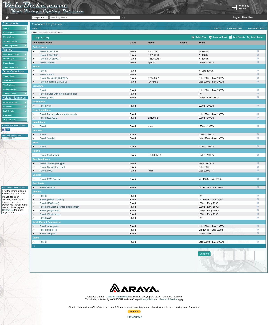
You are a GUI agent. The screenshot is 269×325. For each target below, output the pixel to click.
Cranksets (38, 86)
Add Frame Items (10, 67)
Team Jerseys (8, 80)
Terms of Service (168, 299)
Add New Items (9, 93)
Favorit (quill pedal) (49, 155)
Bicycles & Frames (11, 54)
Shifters (37, 191)
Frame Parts (8, 63)
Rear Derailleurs (41, 159)
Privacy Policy (147, 299)
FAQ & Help (8, 111)
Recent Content (9, 89)
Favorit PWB (45, 170)
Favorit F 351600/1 (48, 55)
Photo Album (8, 37)
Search (6, 28)
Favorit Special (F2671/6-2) (53, 81)
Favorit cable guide (49, 226)
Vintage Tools (8, 76)
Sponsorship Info (8, 138)
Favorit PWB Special (49, 179)
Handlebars (39, 122)
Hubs (35, 142)
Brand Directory (10, 102)
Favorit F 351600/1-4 (50, 58)
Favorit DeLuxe (47, 187)
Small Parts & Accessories (47, 222)
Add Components (10, 45)
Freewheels (39, 101)
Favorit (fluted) (46, 97)
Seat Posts (38, 183)
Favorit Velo (45, 105)
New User (247, 17)
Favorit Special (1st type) (52, 163)
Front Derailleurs (42, 110)
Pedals (36, 151)
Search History (234, 28)
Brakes (36, 66)
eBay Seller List (9, 120)
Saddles (37, 175)
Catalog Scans (9, 85)
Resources (7, 107)
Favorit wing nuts (48, 233)
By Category (8, 32)
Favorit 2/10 (45, 217)
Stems (36, 237)
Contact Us (7, 115)
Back (34, 28)
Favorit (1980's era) (49, 203)
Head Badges (8, 59)
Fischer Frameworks (118, 296)
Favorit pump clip (48, 230)
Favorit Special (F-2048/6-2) (53, 78)
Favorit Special (46, 62)
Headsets (38, 130)
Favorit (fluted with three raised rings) (58, 93)
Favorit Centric (46, 74)
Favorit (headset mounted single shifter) (59, 207)
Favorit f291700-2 (48, 118)
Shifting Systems (10, 41)
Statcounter (134, 317)
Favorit (132, 51)
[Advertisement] (13, 162)
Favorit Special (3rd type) (52, 167)
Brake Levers (40, 47)
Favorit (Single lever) (49, 210)
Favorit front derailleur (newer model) (58, 114)
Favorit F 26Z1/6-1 (48, 51)
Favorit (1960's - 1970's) (51, 199)
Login (236, 17)
